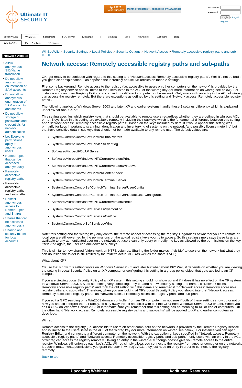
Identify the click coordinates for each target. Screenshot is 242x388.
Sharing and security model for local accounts (15, 235)
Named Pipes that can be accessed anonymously (14, 161)
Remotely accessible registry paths (14, 174)
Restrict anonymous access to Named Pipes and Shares (14, 206)
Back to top (50, 356)
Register (224, 21)
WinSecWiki (51, 51)
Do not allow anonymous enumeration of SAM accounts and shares (16, 101)
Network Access (156, 51)
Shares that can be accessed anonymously (16, 221)
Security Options (128, 51)
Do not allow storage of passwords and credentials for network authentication (16, 123)
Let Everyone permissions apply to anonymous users (14, 144)
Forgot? (235, 17)
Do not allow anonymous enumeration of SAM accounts (16, 84)
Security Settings (75, 51)
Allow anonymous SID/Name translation (13, 68)
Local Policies (102, 51)
